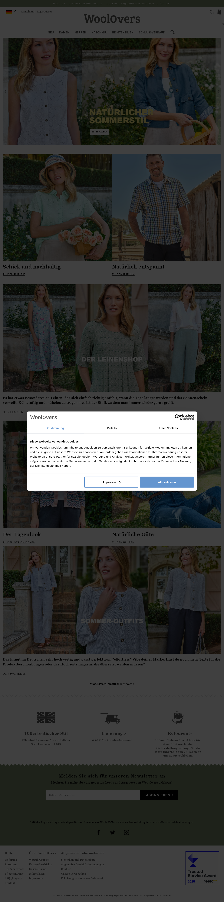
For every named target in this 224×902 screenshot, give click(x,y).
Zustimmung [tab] (55, 428)
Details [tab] (112, 428)
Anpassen (112, 481)
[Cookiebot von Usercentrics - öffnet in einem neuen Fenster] (177, 417)
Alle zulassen (167, 481)
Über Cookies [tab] (168, 428)
